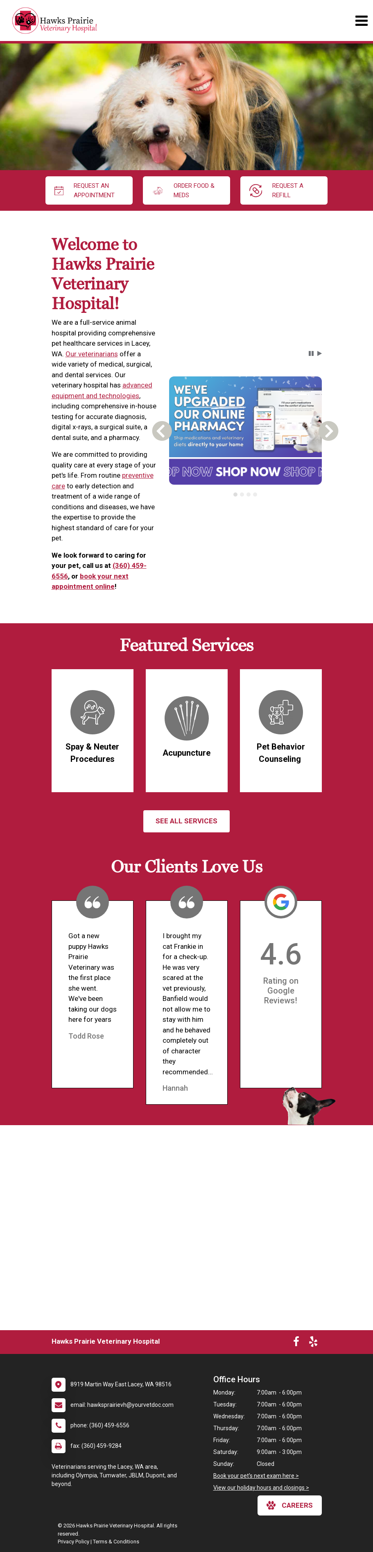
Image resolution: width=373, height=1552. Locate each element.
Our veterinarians (92, 354)
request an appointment (84, 190)
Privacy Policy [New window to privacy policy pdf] (73, 1541)
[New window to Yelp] (313, 1343)
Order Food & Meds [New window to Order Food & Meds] (183, 190)
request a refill (276, 190)
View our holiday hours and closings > (261, 1487)
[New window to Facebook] (296, 1343)
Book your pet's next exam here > (256, 1475)
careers (290, 1505)
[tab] (235, 494)
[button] (311, 353)
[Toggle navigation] (361, 21)
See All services (186, 821)
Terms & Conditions (116, 1541)
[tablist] (245, 494)
